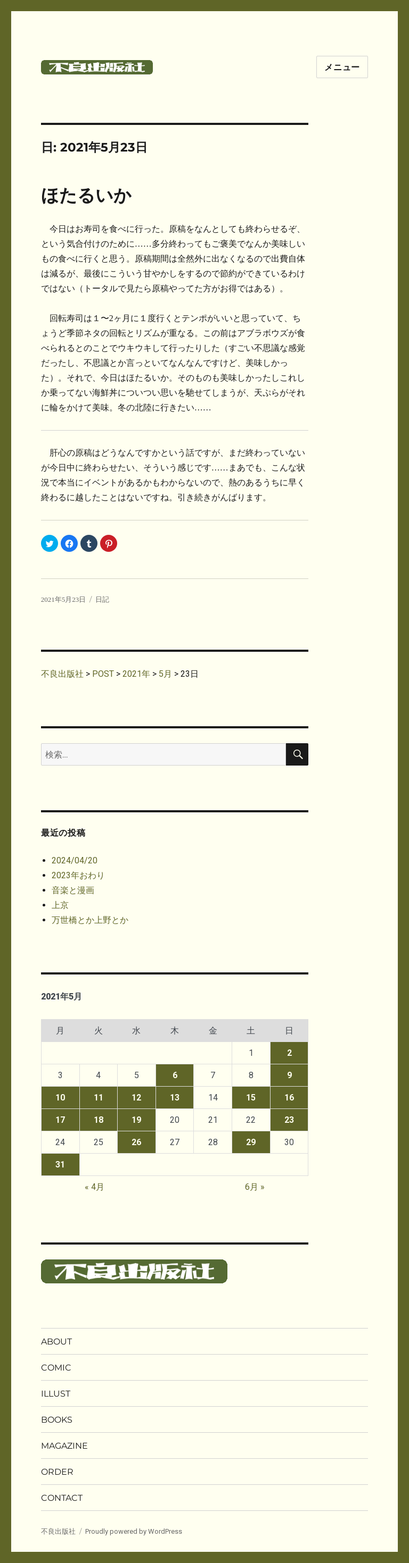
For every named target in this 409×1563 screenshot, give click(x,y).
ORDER (57, 1472)
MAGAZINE (64, 1446)
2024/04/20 (74, 860)
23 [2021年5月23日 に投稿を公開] (289, 1120)
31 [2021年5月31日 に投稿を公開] (60, 1164)
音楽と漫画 (73, 890)
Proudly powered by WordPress (133, 1531)
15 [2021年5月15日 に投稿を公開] (251, 1098)
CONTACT (62, 1498)
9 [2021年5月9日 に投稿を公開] (289, 1075)
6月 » (255, 1187)
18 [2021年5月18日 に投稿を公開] (98, 1120)
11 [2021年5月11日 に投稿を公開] (98, 1098)
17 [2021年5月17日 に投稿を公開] (60, 1120)
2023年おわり (78, 875)
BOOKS (56, 1420)
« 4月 (94, 1187)
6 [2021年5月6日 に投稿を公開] (175, 1075)
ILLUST (55, 1394)
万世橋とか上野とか (90, 920)
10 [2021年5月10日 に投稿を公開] (60, 1098)
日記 (102, 599)
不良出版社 (58, 1531)
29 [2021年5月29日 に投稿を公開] (251, 1142)
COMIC (56, 1368)
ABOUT (56, 1342)
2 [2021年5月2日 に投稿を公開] (289, 1053)
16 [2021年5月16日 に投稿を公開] (289, 1098)
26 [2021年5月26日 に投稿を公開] (136, 1142)
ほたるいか (86, 195)
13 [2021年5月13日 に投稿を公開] (174, 1098)
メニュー (342, 67)
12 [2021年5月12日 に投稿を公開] (136, 1098)
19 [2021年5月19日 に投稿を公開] (136, 1120)
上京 (60, 905)
